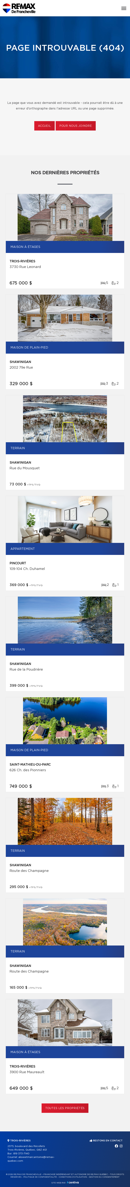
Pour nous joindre (75, 126)
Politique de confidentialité (40, 1177)
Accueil (44, 126)
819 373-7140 (21, 1153)
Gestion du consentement (104, 1177)
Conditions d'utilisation (73, 1177)
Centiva (73, 1182)
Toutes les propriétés (65, 1108)
